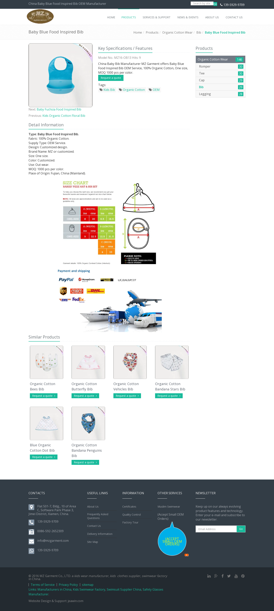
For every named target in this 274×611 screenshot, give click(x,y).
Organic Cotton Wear (177, 32)
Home (137, 32)
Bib (198, 32)
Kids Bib (107, 90)
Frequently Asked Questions (97, 516)
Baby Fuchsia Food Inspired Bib (59, 109)
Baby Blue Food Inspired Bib (225, 32)
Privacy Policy (68, 585)
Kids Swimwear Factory (89, 589)
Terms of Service (43, 585)
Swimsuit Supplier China (124, 589)
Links (32, 589)
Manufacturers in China (54, 589)
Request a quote (111, 78)
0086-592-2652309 (50, 531)
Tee (202, 73)
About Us (93, 506)
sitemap (87, 585)
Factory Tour (130, 522)
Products (152, 32)
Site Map (92, 542)
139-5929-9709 (234, 5)
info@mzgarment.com (53, 540)
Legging (205, 94)
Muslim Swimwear (169, 506)
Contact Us (94, 526)
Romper (204, 66)
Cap (202, 80)
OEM (154, 90)
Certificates (129, 506)
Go (215, 4)
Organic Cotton (132, 90)
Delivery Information (99, 534)
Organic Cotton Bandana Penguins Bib (87, 450)
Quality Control (131, 514)
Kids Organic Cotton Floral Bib (63, 116)
